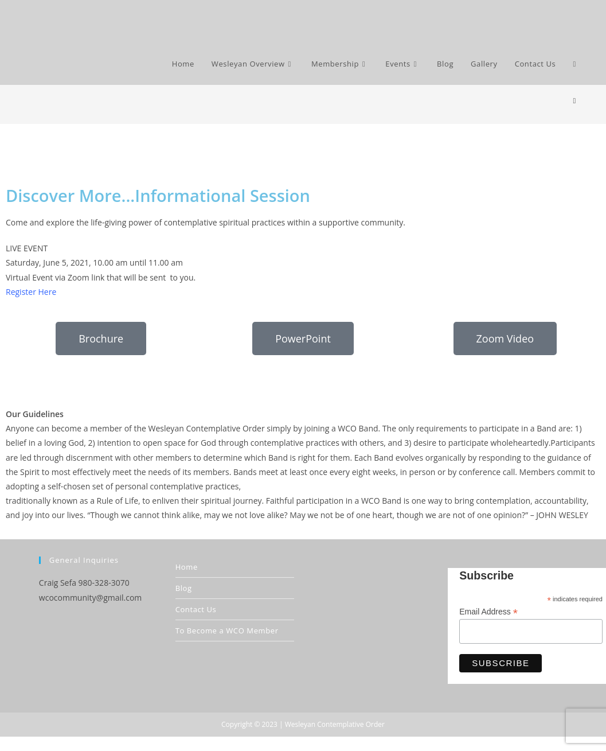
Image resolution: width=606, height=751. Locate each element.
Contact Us (196, 609)
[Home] (574, 100)
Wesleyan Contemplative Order (335, 724)
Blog (183, 588)
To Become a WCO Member (227, 630)
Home (186, 567)
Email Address (488, 611)
